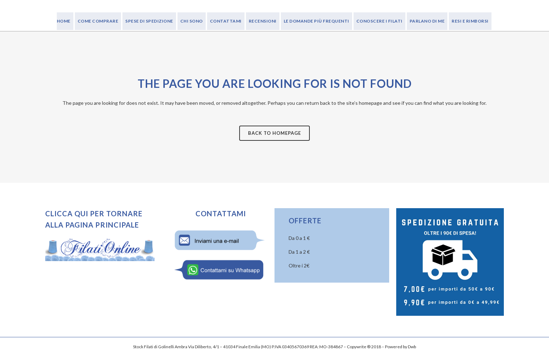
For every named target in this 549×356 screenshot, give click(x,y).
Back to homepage (274, 133)
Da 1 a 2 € (299, 252)
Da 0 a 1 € (299, 238)
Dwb (412, 346)
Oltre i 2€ (299, 265)
